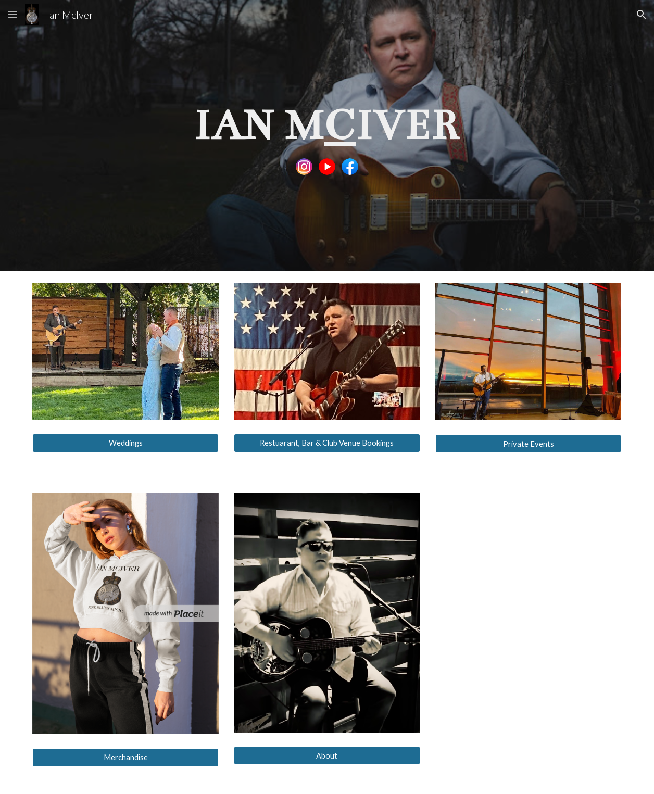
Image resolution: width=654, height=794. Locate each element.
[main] (327, 124)
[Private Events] (528, 444)
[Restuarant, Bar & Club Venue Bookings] (327, 443)
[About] (327, 755)
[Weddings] (125, 443)
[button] (12, 14)
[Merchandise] (125, 757)
